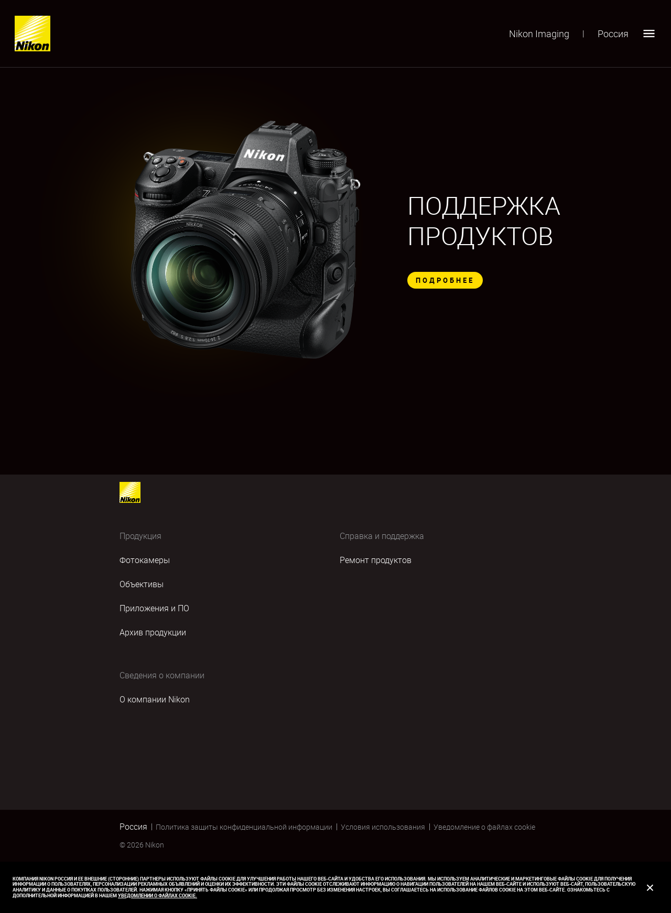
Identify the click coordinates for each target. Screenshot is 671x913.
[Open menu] (649, 33)
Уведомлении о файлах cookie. (157, 895)
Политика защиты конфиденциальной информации (244, 827)
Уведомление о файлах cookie (484, 827)
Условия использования (383, 827)
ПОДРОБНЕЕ (445, 280)
